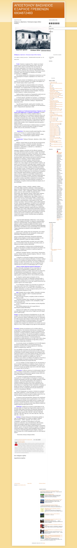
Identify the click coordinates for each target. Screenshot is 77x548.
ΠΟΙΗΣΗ (51, 139)
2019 (51, 235)
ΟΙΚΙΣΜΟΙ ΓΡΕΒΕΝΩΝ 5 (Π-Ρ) (54, 133)
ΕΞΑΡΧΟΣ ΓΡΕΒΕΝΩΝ (53, 114)
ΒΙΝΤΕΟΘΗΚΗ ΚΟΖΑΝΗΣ (54, 96)
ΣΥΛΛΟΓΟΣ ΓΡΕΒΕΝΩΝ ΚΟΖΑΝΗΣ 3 (55, 146)
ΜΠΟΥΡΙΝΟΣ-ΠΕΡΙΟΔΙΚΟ (54, 126)
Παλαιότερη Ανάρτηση (42, 483)
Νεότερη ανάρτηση (17, 483)
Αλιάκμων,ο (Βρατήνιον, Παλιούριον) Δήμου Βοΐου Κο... (56, 250)
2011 (51, 225)
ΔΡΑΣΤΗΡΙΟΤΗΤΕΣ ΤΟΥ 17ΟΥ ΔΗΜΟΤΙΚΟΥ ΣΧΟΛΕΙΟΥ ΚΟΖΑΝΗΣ (55, 109)
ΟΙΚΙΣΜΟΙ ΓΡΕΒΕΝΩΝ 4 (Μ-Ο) (54, 132)
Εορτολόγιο (53, 78)
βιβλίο (51, 86)
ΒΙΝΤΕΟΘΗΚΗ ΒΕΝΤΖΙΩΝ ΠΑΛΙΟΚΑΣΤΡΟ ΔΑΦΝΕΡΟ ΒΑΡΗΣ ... (56, 91)
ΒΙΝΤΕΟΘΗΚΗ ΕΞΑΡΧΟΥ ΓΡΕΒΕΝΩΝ (55, 95)
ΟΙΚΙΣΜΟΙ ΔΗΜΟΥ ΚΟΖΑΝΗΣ (54, 137)
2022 (51, 239)
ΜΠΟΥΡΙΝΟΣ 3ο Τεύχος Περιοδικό (55, 123)
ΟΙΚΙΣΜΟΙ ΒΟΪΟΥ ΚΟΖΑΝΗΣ (54, 127)
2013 (51, 227)
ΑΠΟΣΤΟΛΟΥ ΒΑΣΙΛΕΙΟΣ (60, 153)
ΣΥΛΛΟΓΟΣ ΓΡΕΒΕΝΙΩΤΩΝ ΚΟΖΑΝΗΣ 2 (56, 144)
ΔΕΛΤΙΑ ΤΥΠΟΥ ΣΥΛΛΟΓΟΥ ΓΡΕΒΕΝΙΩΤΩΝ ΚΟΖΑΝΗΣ (54, 101)
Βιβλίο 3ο (51, 87)
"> (49, 58)
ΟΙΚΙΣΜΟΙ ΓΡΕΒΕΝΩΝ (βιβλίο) (49, 494)
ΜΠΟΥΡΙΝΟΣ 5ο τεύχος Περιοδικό (55, 124)
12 (51, 258)
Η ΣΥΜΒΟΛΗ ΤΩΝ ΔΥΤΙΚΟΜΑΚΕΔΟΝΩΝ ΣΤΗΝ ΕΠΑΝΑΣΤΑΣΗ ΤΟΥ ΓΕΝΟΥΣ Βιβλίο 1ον (56, 116)
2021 (51, 238)
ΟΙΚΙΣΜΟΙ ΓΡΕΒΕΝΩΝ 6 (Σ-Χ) (54, 134)
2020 (51, 236)
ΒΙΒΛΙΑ (51, 85)
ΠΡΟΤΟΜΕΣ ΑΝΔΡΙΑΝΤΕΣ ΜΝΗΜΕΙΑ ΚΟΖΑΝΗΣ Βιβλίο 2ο (55, 141)
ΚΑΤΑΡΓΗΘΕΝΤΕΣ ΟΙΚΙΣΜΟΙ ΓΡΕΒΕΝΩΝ (56, 121)
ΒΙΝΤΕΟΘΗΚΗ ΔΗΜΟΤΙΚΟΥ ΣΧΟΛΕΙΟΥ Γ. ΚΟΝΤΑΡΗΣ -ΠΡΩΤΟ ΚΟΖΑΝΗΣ (56, 94)
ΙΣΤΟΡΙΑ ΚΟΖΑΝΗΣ (53, 120)
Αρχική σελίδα (29, 483)
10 (51, 255)
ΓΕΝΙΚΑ (51, 99)
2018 (51, 234)
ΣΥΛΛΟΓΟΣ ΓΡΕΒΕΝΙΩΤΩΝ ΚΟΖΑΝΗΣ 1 (56, 142)
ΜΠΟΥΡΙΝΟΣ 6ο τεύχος (53, 125)
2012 (51, 226)
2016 (51, 231)
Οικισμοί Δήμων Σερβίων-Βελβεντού (55, 138)
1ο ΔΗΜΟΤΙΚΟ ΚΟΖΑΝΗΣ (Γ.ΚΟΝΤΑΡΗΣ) (56, 83)
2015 (51, 230)
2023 (51, 240)
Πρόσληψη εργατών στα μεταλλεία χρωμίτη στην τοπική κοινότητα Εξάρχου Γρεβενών (53, 519)
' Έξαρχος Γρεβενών (53, 82)
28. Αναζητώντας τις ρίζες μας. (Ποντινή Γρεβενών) (52, 513)
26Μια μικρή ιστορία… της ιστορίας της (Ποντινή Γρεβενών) (53, 499)
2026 (51, 261)
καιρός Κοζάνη (51, 28)
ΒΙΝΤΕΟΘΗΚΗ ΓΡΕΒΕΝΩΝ (54, 92)
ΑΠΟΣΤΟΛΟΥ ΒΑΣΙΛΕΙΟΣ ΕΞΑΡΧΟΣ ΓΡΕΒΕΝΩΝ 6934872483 (33, 9)
